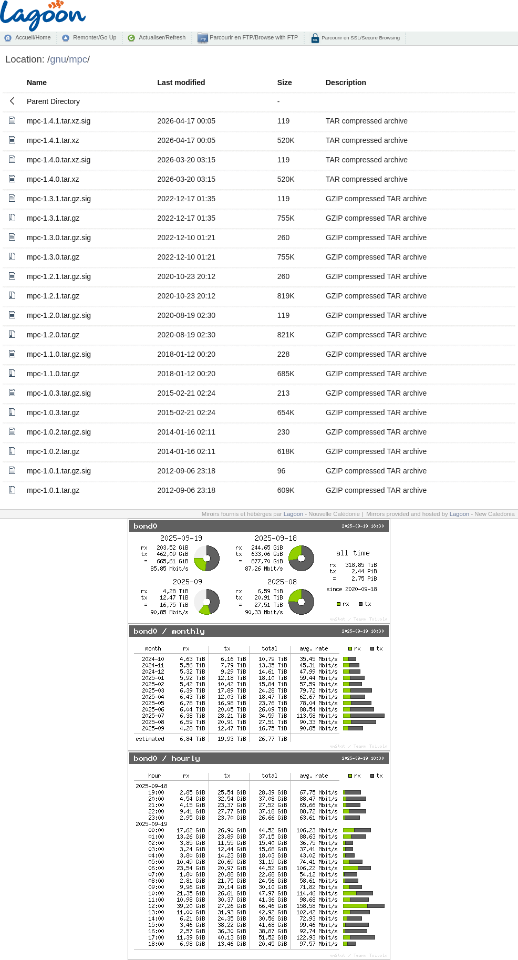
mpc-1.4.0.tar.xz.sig (58, 160)
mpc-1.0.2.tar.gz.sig (59, 432)
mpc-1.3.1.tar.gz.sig (59, 198)
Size (284, 82)
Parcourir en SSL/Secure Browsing (360, 37)
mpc (78, 59)
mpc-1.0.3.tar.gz (53, 412)
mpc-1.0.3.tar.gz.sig (59, 393)
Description (346, 82)
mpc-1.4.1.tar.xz (53, 140)
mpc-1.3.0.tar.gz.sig (59, 237)
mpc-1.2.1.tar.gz (53, 296)
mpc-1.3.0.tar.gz (53, 257)
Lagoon (294, 514)
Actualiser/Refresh (162, 37)
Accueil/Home (32, 37)
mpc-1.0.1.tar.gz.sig (59, 471)
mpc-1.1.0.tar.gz (53, 373)
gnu (58, 59)
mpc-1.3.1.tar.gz (53, 218)
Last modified (181, 82)
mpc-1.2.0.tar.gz (53, 335)
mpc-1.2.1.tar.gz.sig (59, 276)
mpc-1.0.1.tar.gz (53, 490)
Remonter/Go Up (94, 37)
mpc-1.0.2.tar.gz (53, 451)
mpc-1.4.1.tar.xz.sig (58, 121)
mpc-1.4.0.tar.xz (53, 179)
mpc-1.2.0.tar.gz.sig (59, 315)
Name (37, 82)
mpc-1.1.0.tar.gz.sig (59, 354)
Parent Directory (53, 101)
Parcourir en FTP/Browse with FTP (253, 37)
